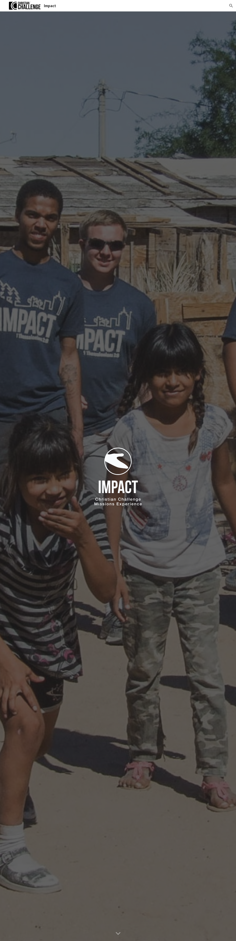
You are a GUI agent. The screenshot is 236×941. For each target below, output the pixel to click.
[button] (231, 6)
